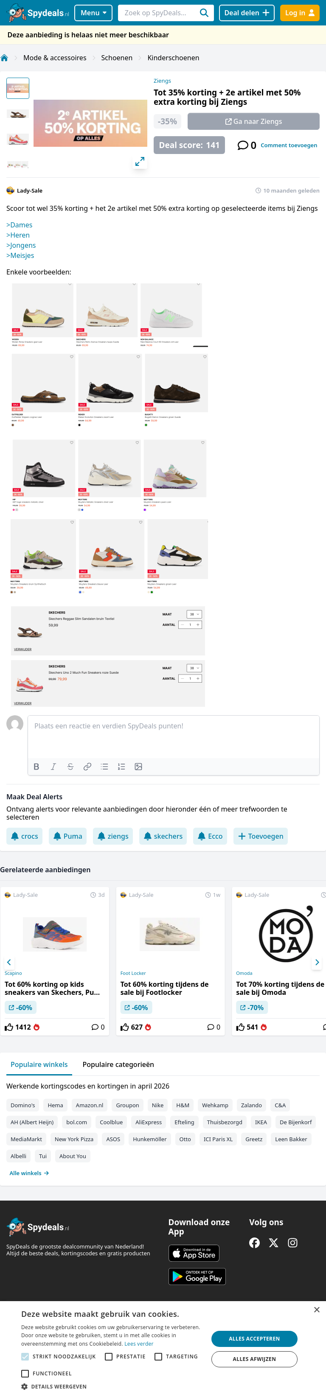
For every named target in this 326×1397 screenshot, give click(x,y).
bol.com (76, 1122)
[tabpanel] (163, 1127)
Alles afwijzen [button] (254, 1359)
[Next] (317, 962)
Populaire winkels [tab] (39, 1064)
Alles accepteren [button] (254, 1338)
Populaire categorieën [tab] (119, 1064)
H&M (182, 1105)
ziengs (113, 836)
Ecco (209, 836)
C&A (280, 1105)
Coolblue (111, 1122)
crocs (24, 836)
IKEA (261, 1122)
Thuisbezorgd (224, 1122)
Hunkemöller (149, 1139)
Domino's (23, 1105)
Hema (55, 1105)
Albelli (18, 1156)
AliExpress (148, 1122)
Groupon (127, 1105)
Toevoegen (261, 836)
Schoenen (117, 57)
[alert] (163, 1349)
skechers (163, 836)
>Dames (19, 225)
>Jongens (21, 245)
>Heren (18, 235)
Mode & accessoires (55, 57)
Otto (185, 1139)
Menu (94, 12)
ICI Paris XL (218, 1139)
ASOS (113, 1139)
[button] (112, 1386)
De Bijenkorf (296, 1122)
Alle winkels (29, 1173)
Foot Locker (133, 973)
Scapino (13, 973)
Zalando (251, 1105)
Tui (43, 1156)
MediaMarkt (26, 1139)
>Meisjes (20, 255)
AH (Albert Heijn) (32, 1122)
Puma (67, 836)
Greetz (253, 1139)
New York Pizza (74, 1139)
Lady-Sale (29, 190)
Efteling (184, 1122)
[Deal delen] (247, 13)
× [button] (316, 1310)
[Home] (4, 57)
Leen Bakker (291, 1139)
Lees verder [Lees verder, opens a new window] (139, 1343)
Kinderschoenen (173, 57)
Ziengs (162, 81)
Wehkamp (215, 1105)
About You (72, 1156)
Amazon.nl (90, 1105)
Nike (158, 1105)
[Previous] (9, 962)
